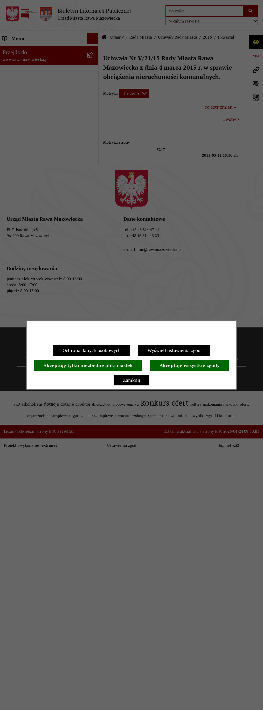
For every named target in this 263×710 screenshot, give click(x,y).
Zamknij (131, 380)
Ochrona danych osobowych (92, 350)
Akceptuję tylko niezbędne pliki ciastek (88, 365)
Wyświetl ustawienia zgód (174, 350)
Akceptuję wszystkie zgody (190, 365)
